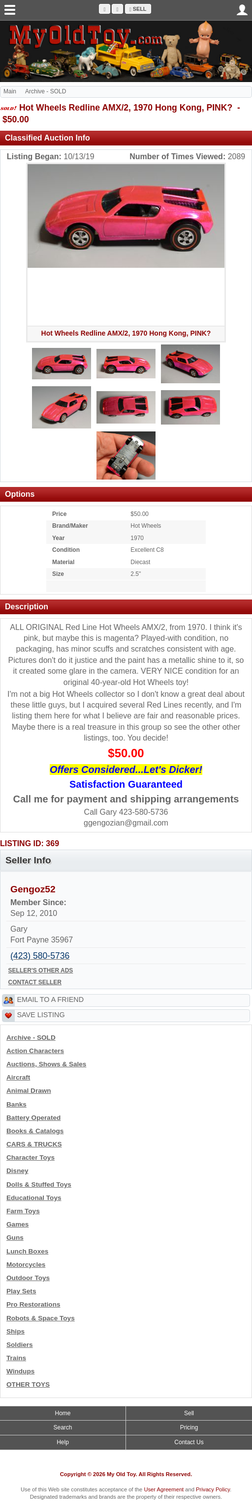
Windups (20, 1371)
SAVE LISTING (40, 1015)
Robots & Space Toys (40, 1318)
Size (58, 574)
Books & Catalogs (34, 1131)
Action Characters (35, 1051)
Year (58, 538)
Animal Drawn (28, 1090)
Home (62, 1413)
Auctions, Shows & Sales (46, 1064)
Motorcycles (25, 1264)
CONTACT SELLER (35, 982)
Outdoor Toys (28, 1278)
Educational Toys (34, 1197)
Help (63, 1442)
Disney (17, 1170)
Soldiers (19, 1344)
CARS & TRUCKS (34, 1144)
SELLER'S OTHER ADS (40, 970)
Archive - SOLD (45, 91)
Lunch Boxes (27, 1251)
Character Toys (30, 1157)
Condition (66, 549)
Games (17, 1224)
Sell (138, 9)
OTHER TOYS (28, 1384)
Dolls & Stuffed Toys (38, 1184)
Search (62, 1427)
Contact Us (188, 1442)
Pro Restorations (33, 1304)
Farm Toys (23, 1211)
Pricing (189, 1427)
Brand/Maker (70, 525)
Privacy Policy (213, 1489)
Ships (15, 1331)
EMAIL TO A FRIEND (50, 999)
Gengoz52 (33, 889)
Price (59, 514)
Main (9, 91)
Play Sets (21, 1291)
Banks (16, 1104)
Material (63, 562)
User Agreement (164, 1489)
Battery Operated (33, 1117)
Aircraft (18, 1077)
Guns (15, 1237)
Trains (16, 1358)
